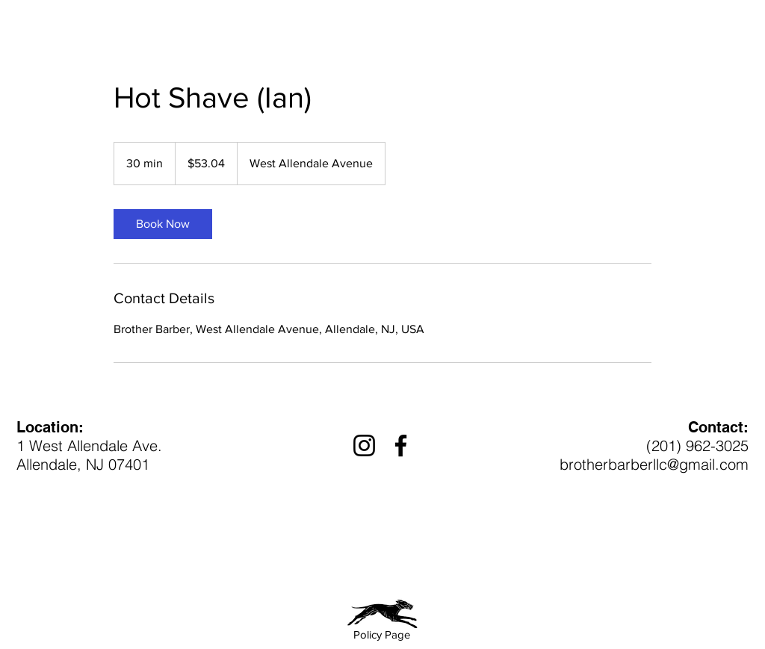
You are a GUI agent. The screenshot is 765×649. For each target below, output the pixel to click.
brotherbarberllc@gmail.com (654, 464)
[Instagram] (364, 445)
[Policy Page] (381, 634)
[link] (163, 224)
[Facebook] (400, 445)
